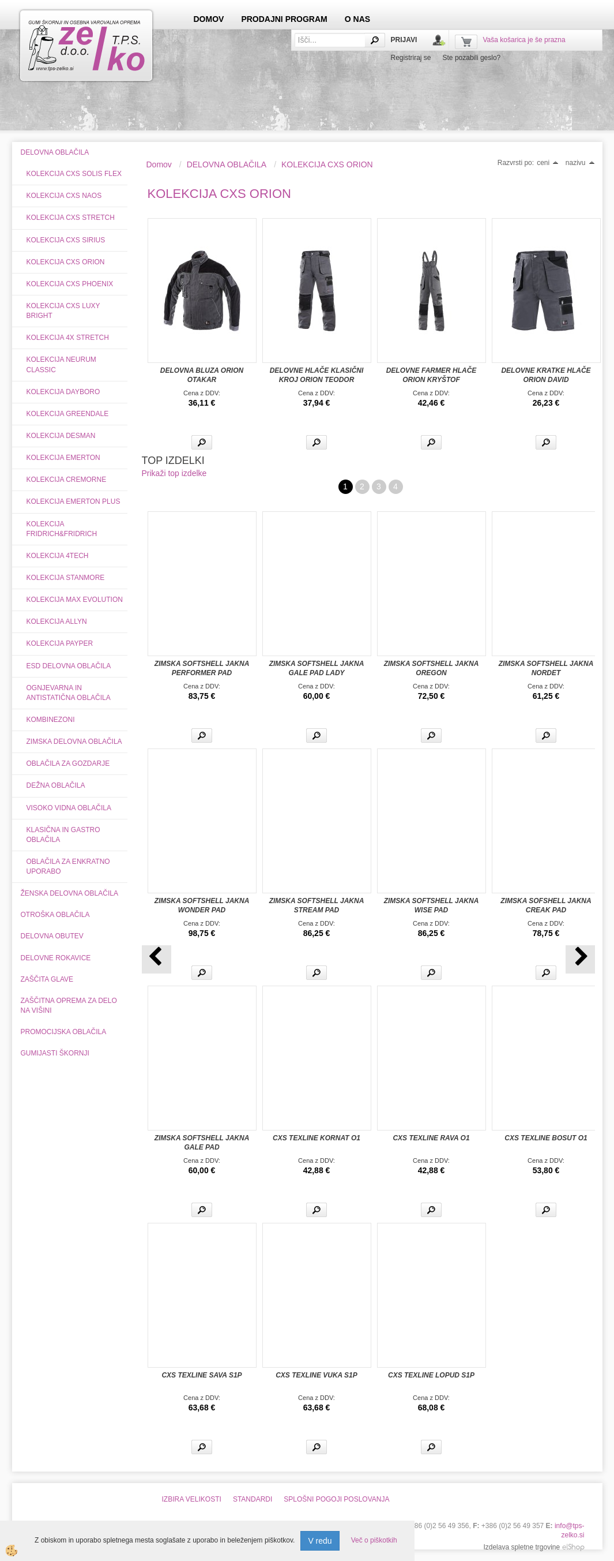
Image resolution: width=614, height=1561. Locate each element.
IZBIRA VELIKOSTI (191, 1499)
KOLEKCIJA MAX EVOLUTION (75, 600)
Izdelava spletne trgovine (521, 1547)
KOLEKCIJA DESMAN (61, 436)
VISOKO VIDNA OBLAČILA (69, 808)
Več (201, 442)
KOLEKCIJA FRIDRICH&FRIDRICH (62, 529)
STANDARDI (252, 1499)
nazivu (580, 163)
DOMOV (209, 19)
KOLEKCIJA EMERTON (63, 458)
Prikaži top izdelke (174, 473)
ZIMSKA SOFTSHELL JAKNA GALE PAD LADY (316, 668)
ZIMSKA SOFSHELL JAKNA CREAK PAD (545, 905)
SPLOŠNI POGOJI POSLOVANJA (336, 1499)
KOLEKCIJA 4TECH (58, 556)
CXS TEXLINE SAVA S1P (201, 1375)
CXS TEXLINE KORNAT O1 (316, 1138)
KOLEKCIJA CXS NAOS (64, 196)
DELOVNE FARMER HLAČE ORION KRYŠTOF (431, 375)
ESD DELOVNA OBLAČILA (69, 666)
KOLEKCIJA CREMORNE (67, 480)
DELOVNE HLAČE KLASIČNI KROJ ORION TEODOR (317, 375)
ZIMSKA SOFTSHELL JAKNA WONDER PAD (202, 905)
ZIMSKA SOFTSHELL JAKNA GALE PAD (202, 1142)
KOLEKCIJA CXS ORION (66, 262)
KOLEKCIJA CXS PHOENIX (70, 284)
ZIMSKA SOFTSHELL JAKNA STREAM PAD (316, 905)
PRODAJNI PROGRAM (284, 19)
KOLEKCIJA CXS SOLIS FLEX (74, 174)
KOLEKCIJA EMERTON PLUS (73, 501)
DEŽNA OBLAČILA (56, 785)
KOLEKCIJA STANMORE (66, 578)
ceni (548, 163)
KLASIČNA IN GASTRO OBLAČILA (63, 835)
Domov (159, 164)
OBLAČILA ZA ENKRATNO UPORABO (68, 866)
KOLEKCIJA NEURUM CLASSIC (61, 364)
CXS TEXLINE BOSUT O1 (545, 1138)
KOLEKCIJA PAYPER (60, 643)
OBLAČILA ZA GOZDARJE (68, 763)
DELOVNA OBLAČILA (227, 164)
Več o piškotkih (374, 1540)
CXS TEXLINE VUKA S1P (316, 1375)
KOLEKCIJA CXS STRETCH (71, 218)
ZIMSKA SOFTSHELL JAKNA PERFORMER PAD (202, 668)
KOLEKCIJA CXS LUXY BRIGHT (63, 311)
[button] (580, 959)
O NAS (357, 19)
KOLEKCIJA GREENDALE (68, 414)
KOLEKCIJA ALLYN (57, 621)
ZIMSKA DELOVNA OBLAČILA (74, 742)
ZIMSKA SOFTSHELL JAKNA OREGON (431, 668)
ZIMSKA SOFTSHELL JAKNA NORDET (546, 668)
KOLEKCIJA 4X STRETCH (68, 338)
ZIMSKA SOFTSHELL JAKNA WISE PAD (431, 905)
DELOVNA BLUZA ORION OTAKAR (201, 375)
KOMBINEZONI (51, 720)
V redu (320, 1540)
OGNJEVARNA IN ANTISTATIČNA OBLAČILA (69, 693)
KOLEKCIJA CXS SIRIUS (66, 240)
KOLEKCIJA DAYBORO (63, 392)
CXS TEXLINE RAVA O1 (431, 1138)
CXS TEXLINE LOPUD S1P (431, 1375)
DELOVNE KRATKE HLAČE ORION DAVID (545, 375)
